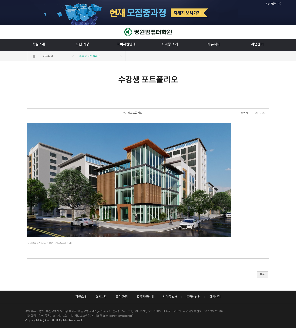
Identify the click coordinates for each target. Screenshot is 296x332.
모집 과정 (82, 44)
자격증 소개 (170, 44)
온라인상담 (193, 297)
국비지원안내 (126, 44)
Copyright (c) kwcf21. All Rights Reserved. (53, 320)
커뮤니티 (213, 44)
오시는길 (101, 297)
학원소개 (38, 44)
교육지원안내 (145, 297)
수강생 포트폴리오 (89, 56)
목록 (262, 274)
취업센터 (257, 44)
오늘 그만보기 (273, 3)
